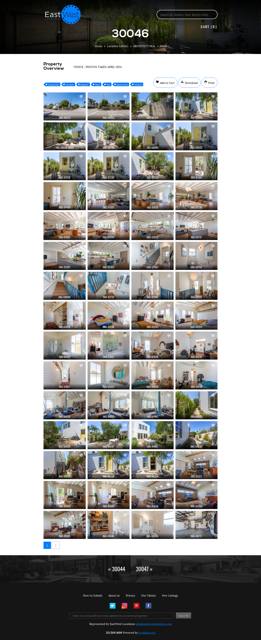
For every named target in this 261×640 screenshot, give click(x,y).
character (53, 84)
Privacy (130, 595)
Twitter (112, 606)
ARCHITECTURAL (144, 46)
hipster (84, 84)
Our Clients (148, 595)
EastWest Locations (65, 14)
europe (70, 84)
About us (114, 595)
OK (108, 84)
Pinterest (136, 606)
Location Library (118, 46)
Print (211, 82)
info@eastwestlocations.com (154, 624)
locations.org (147, 632)
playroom (122, 84)
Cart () (209, 26)
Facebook (148, 606)
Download (191, 82)
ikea (97, 84)
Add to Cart (167, 82)
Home (98, 46)
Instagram (124, 606)
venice (138, 84)
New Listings (170, 595)
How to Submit (92, 595)
